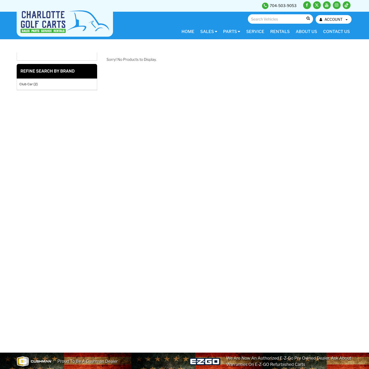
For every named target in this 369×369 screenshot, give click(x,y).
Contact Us (336, 31)
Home (188, 31)
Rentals (280, 31)
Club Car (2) (29, 84)
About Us (306, 31)
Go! (307, 19)
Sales (208, 31)
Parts (231, 31)
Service (255, 31)
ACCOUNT (334, 19)
